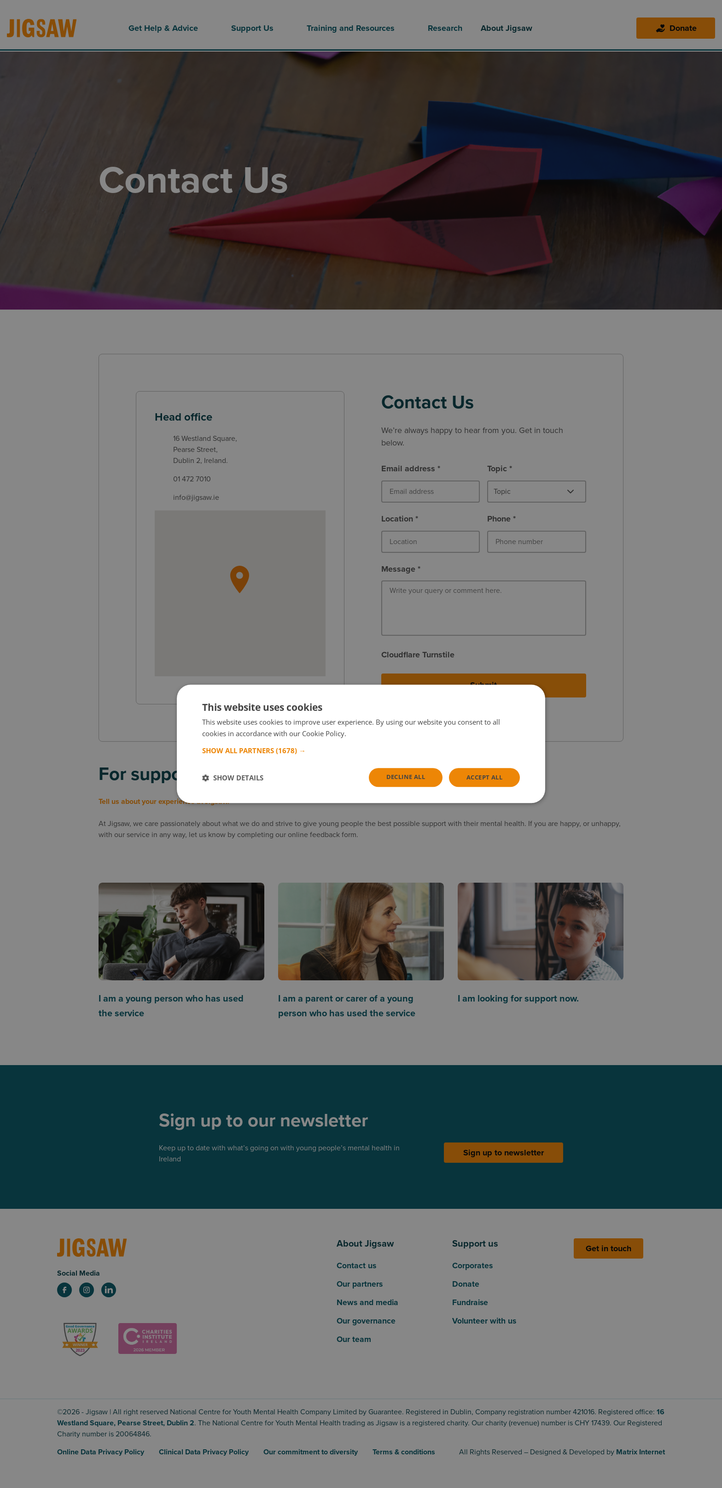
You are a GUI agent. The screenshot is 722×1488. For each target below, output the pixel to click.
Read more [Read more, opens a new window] (365, 733)
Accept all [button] (482, 777)
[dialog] (361, 744)
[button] (361, 750)
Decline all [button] (399, 777)
